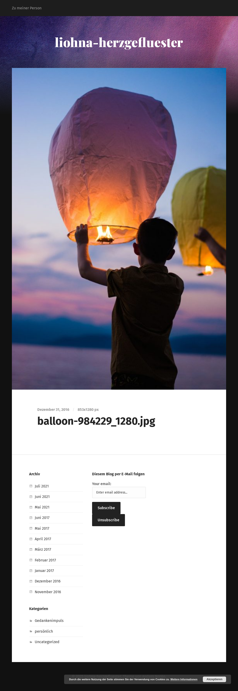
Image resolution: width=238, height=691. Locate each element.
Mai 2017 (42, 528)
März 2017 (43, 549)
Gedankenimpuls (49, 620)
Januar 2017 (44, 570)
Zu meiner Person (26, 8)
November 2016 (48, 592)
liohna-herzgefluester (119, 42)
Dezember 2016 (48, 581)
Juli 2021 (42, 486)
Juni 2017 (42, 517)
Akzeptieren (214, 679)
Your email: (101, 484)
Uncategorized (47, 642)
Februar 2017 (45, 560)
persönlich (44, 631)
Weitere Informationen (183, 679)
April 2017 (43, 539)
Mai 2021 (42, 507)
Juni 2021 (42, 496)
